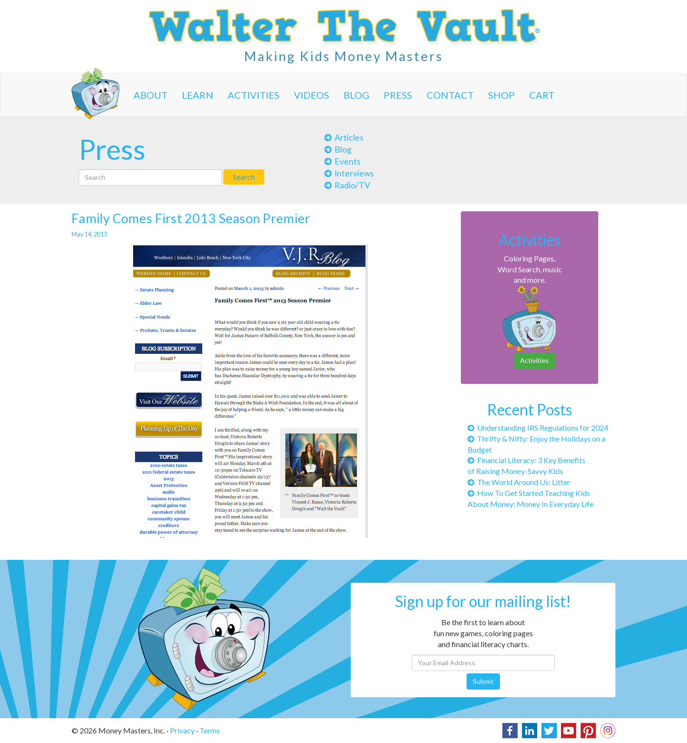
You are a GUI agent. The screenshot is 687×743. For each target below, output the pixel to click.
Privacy (182, 730)
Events (342, 161)
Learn (197, 95)
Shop (501, 95)
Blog (356, 95)
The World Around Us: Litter (519, 481)
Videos (311, 95)
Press (398, 95)
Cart (541, 95)
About (150, 95)
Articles (344, 138)
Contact (450, 95)
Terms (209, 730)
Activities (254, 95)
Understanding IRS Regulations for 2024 (538, 427)
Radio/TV (347, 185)
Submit (483, 681)
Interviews (349, 173)
